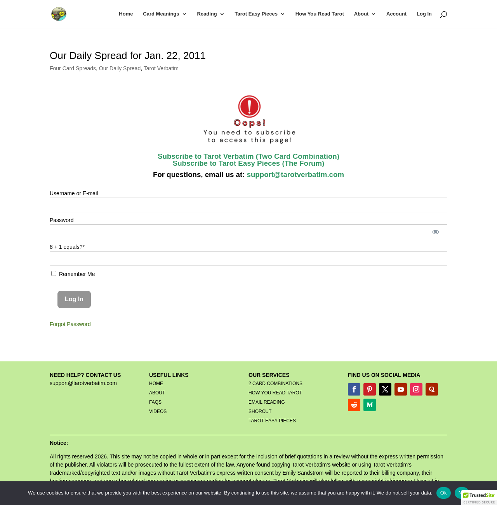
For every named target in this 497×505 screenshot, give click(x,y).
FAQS (155, 402)
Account (396, 14)
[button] (479, 497)
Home (126, 14)
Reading (207, 14)
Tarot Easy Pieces (256, 14)
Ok (443, 493)
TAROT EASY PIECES (272, 420)
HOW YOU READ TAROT (275, 393)
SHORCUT (259, 411)
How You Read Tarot (319, 14)
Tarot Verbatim (161, 68)
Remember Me (73, 274)
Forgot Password (70, 324)
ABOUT (157, 393)
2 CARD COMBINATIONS (275, 383)
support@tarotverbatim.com (294, 174)
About (361, 14)
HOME (156, 383)
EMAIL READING (266, 402)
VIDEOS (158, 411)
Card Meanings (161, 14)
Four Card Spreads (73, 68)
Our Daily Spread (120, 68)
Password (61, 220)
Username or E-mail (74, 193)
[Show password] (435, 231)
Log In (424, 14)
